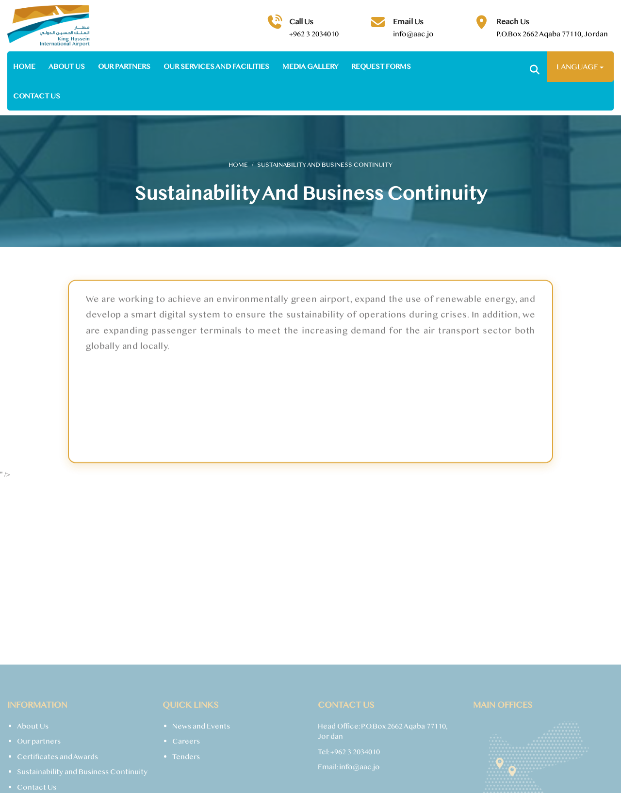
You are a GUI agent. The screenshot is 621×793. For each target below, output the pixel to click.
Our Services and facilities (216, 66)
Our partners (124, 66)
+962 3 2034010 (314, 33)
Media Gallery (310, 66)
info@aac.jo (413, 33)
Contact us (36, 95)
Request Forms (381, 66)
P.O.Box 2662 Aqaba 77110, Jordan (552, 33)
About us (67, 66)
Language (580, 66)
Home (24, 66)
